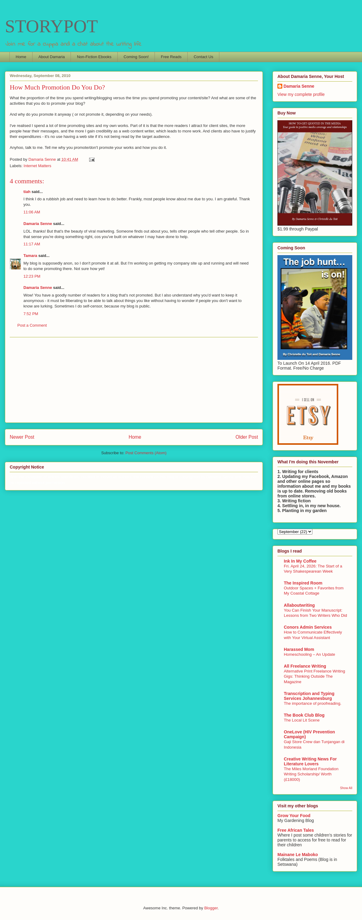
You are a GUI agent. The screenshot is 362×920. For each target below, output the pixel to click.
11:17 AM (31, 244)
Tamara (30, 255)
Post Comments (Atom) (145, 453)
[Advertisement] (133, 380)
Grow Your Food (293, 815)
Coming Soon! (136, 56)
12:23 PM (31, 276)
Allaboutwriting (299, 605)
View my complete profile (301, 94)
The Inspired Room (303, 583)
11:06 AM (31, 212)
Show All (346, 788)
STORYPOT (51, 26)
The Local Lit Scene (302, 720)
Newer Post (22, 437)
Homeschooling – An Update (309, 654)
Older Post (246, 437)
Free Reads (171, 56)
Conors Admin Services (308, 627)
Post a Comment (32, 325)
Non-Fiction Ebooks (94, 56)
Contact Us (203, 56)
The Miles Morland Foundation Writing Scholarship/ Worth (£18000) (311, 774)
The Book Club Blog (304, 715)
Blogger (211, 908)
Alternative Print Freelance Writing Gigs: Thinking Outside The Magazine (314, 676)
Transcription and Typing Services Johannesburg (309, 696)
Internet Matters (37, 165)
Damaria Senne (37, 223)
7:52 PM (30, 313)
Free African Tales (295, 830)
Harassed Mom (299, 649)
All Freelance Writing (305, 666)
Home (21, 56)
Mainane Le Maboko (297, 854)
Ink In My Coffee (300, 561)
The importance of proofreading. (312, 703)
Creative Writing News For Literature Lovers (310, 761)
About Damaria (51, 56)
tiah (26, 191)
